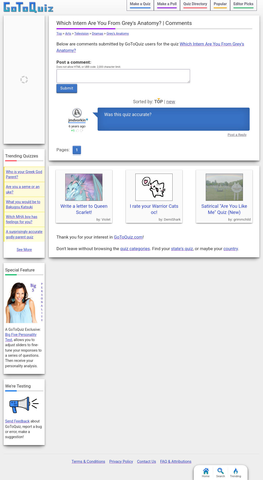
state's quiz (182, 248)
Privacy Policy (121, 461)
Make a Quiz (140, 4)
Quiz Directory (195, 4)
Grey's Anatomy (117, 33)
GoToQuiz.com (128, 237)
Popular (220, 4)
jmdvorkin (77, 120)
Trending (235, 473)
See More (24, 250)
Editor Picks (243, 4)
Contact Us (146, 461)
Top (59, 33)
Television (81, 33)
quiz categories (135, 248)
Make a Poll (167, 4)
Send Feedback (17, 421)
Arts (68, 33)
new (170, 102)
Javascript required (123, 76)
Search (220, 473)
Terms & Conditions (88, 461)
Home (206, 473)
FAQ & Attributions (175, 461)
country (230, 248)
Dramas (97, 33)
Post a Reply (237, 135)
